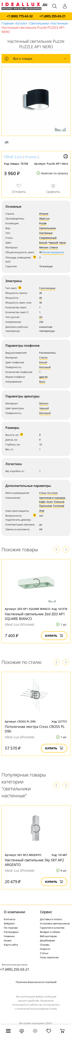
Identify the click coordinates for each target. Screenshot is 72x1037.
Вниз (42, 381)
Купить (54, 635)
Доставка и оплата (51, 919)
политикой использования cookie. (37, 1008)
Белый (43, 242)
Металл (43, 247)
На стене (52, 493)
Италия (31, 156)
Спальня (59, 501)
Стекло (54, 247)
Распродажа (11, 932)
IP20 (41, 511)
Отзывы (44, 944)
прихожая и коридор (52, 497)
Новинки (9, 936)
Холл (49, 501)
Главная (8, 23)
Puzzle (42, 223)
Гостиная (58, 506)
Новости (45, 949)
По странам (11, 927)
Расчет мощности (53, 252)
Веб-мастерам (48, 936)
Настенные (59, 23)
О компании (14, 912)
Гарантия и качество (52, 927)
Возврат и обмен (50, 932)
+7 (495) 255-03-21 (52, 16)
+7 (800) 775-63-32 (20, 16)
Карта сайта (11, 944)
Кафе (42, 501)
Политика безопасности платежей (36, 982)
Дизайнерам (47, 940)
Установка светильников (55, 923)
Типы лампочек (49, 957)
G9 (40, 317)
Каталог (21, 23)
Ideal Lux (13, 156)
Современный (48, 237)
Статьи (44, 953)
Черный (53, 242)
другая (43, 377)
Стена (42, 493)
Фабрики (9, 923)
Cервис (46, 912)
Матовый (45, 367)
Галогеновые (47, 288)
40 (40, 297)
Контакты (9, 919)
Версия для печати (65, 156)
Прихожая (45, 506)
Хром (62, 242)
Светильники (39, 23)
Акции (7, 940)
